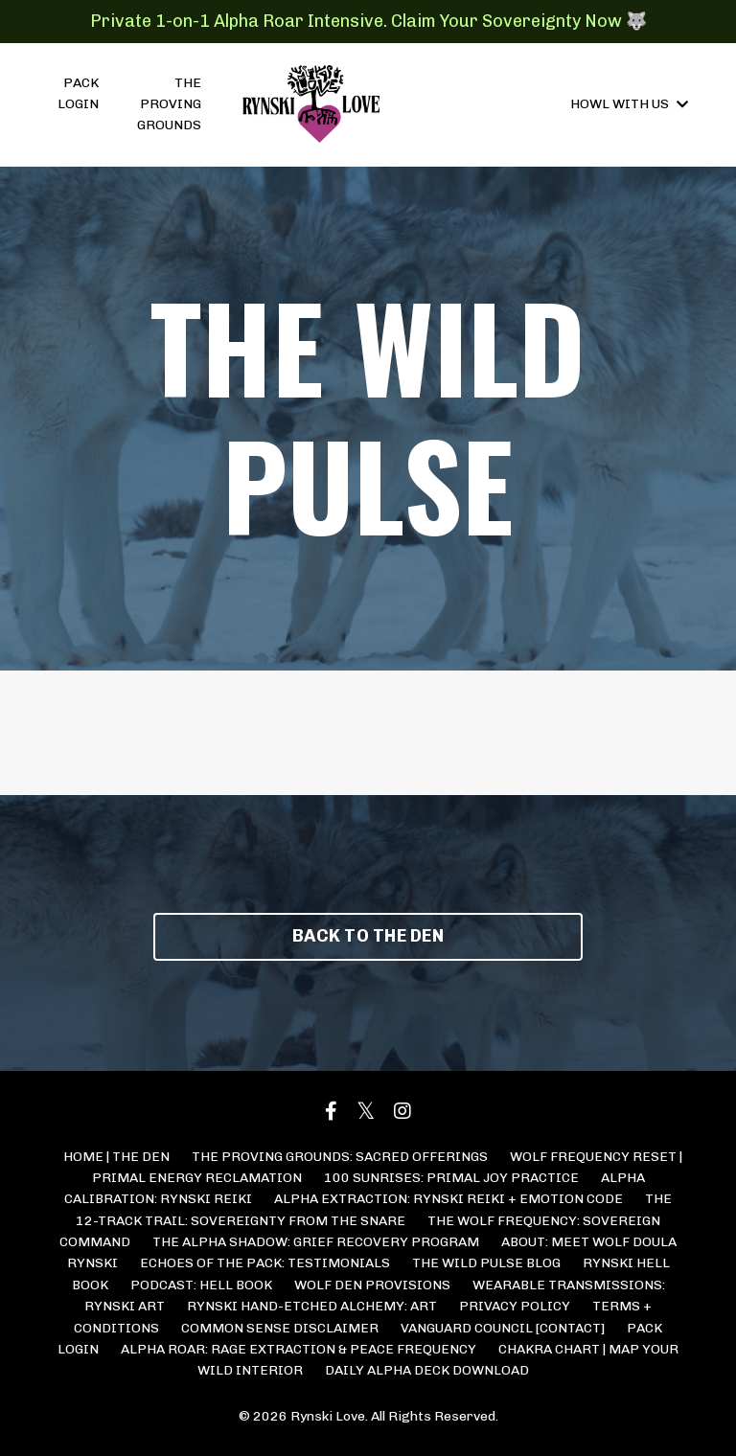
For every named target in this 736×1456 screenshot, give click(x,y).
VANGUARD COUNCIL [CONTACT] (503, 1328)
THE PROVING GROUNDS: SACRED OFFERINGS (340, 1157)
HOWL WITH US (629, 104)
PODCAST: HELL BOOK (201, 1285)
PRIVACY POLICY (514, 1306)
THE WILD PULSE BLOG (486, 1263)
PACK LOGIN (78, 93)
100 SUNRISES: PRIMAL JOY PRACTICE (451, 1178)
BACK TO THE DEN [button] (368, 935)
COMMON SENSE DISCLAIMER (280, 1328)
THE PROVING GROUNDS (169, 104)
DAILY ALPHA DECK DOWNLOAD (427, 1370)
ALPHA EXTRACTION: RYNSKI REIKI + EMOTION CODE (448, 1199)
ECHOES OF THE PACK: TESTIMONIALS (265, 1263)
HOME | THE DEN (116, 1157)
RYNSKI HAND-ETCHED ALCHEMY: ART (312, 1306)
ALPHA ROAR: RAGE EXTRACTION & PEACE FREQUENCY (298, 1349)
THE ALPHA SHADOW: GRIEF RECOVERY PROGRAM (315, 1242)
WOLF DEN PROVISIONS (372, 1285)
